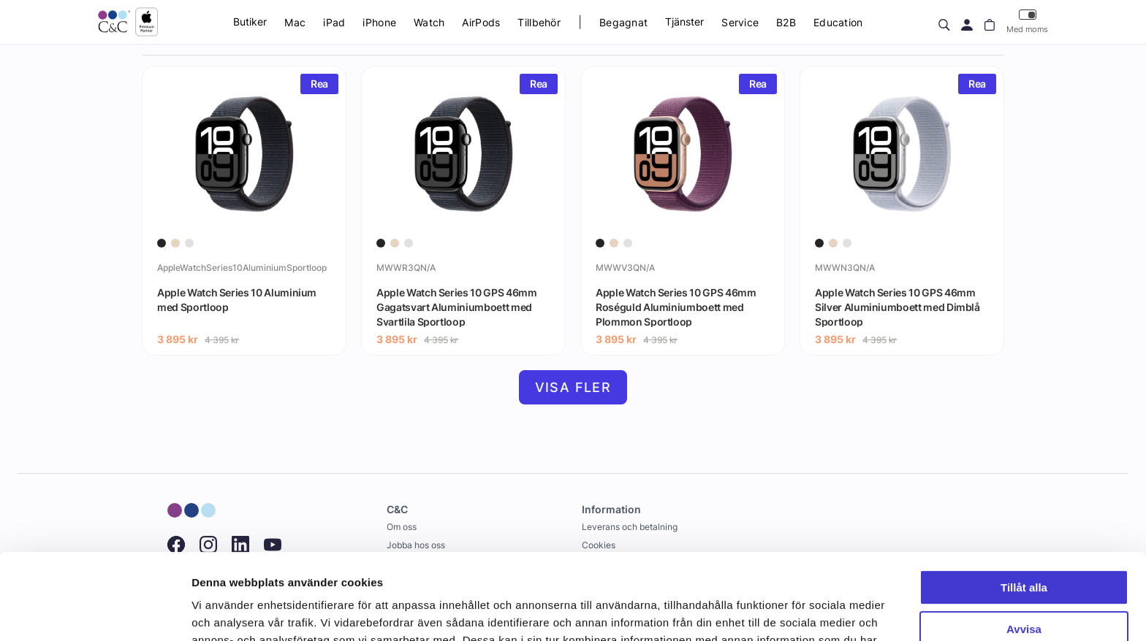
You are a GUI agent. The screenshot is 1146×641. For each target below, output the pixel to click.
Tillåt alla (1024, 502)
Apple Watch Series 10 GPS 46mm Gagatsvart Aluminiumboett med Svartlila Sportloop (456, 306)
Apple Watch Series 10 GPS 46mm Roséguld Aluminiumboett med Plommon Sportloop (676, 306)
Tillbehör (539, 22)
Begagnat (623, 22)
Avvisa (1023, 543)
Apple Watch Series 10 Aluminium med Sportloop (236, 299)
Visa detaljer (224, 612)
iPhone (379, 22)
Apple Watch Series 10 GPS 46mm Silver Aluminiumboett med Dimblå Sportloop (897, 306)
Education (838, 22)
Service (740, 22)
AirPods (481, 22)
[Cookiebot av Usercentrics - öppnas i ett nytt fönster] (95, 612)
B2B (786, 22)
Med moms (1027, 21)
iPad (334, 22)
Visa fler (573, 387)
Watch (429, 22)
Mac (295, 22)
